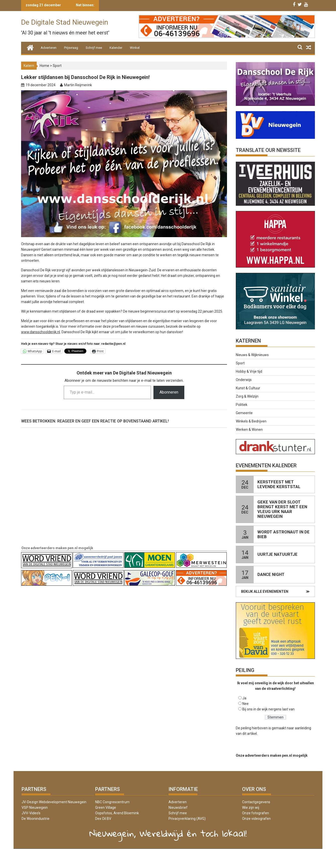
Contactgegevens (256, 802)
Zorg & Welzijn (247, 396)
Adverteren (49, 48)
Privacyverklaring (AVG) (187, 819)
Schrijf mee (94, 48)
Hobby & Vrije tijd (249, 371)
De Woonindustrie (35, 819)
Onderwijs (244, 380)
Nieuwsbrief (178, 807)
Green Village (105, 807)
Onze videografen (256, 819)
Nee (245, 704)
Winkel (135, 48)
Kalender (115, 48)
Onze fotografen (255, 813)
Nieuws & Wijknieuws (252, 355)
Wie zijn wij (250, 807)
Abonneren (168, 392)
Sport (57, 66)
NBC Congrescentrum (112, 802)
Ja (244, 698)
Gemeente (244, 413)
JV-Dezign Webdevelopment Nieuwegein (54, 802)
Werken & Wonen (249, 430)
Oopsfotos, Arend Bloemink (117, 813)
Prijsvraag (71, 48)
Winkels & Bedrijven (251, 421)
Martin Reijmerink (78, 85)
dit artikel (249, 734)
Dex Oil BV (103, 819)
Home (44, 66)
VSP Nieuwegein (35, 807)
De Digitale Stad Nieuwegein (64, 22)
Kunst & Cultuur (248, 388)
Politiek (241, 405)
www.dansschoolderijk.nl (40, 332)
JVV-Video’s (31, 813)
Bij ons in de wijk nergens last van (268, 709)
